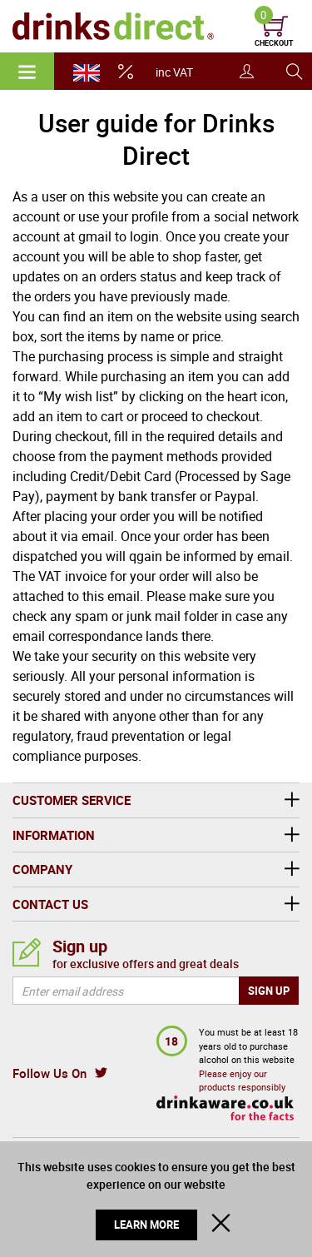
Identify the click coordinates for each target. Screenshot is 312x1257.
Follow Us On (49, 1073)
